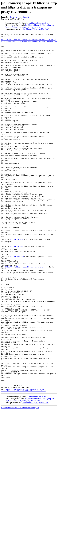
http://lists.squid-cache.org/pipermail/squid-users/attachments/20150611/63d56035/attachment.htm (23, 461)
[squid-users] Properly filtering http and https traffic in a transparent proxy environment (29, 26)
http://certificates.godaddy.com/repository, (24, 314)
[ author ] (45, 29)
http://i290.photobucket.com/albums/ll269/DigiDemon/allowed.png (28, 41)
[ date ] (24, 29)
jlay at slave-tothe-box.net (19, 17)
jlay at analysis (17, 301)
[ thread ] (30, 29)
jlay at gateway (16, 281)
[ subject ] (38, 29)
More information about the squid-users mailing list (20, 479)
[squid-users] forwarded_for (38, 23)
